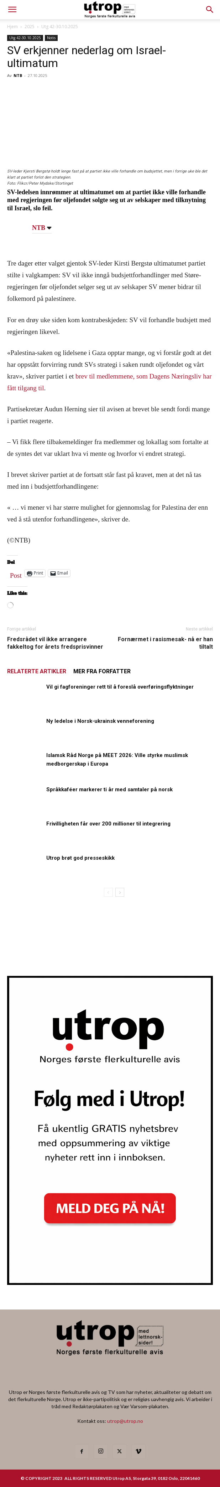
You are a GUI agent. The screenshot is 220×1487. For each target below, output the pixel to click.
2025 (30, 27)
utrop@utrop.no (125, 1421)
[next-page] (119, 892)
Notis (51, 37)
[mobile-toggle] (12, 9)
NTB (18, 75)
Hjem (12, 27)
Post (16, 574)
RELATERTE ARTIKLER (36, 671)
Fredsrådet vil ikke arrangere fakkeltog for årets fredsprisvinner (55, 643)
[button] (210, 9)
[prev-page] (108, 892)
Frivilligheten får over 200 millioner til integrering (108, 823)
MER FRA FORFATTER (102, 671)
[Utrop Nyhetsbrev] (110, 1283)
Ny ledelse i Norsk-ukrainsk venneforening (100, 721)
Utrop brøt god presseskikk (80, 858)
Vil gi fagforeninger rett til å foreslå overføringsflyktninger (120, 687)
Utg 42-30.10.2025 (59, 27)
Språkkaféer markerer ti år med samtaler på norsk (109, 789)
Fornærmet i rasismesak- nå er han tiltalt (165, 643)
